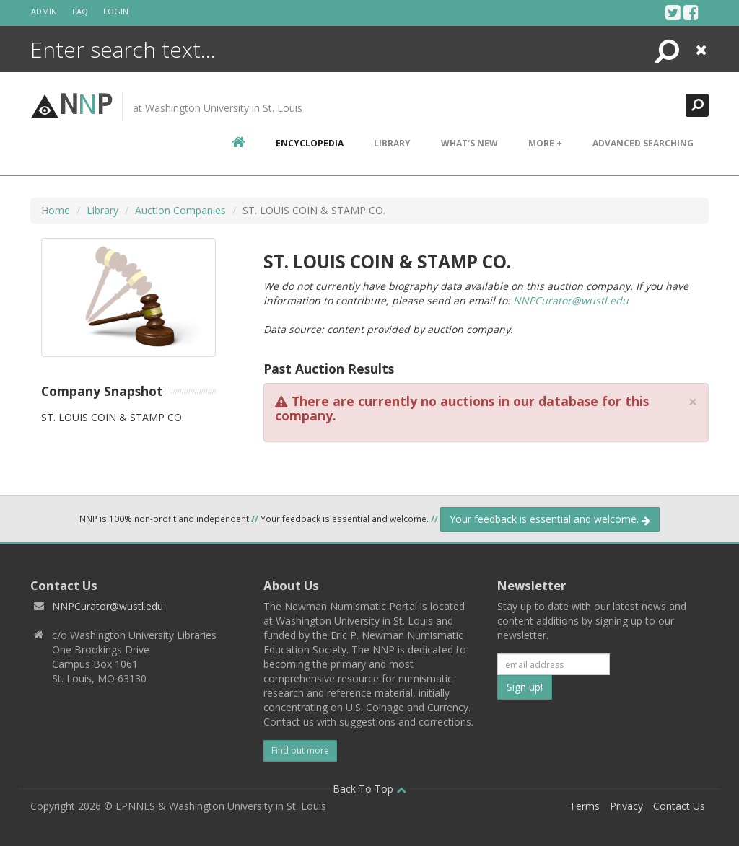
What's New (469, 143)
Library (392, 143)
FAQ (80, 11)
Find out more (300, 750)
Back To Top (369, 789)
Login (115, 11)
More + (545, 143)
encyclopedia (310, 143)
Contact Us (679, 806)
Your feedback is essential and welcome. (550, 519)
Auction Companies (180, 210)
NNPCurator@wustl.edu (571, 300)
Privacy (626, 806)
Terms (584, 806)
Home (55, 210)
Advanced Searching (643, 143)
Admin (44, 11)
